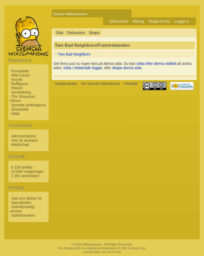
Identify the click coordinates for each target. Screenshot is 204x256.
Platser (17, 88)
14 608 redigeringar (27, 171)
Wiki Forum (20, 75)
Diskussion (119, 21)
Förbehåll (130, 84)
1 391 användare (25, 176)
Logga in (182, 21)
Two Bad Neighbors (74, 54)
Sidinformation (23, 215)
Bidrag (138, 21)
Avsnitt (16, 79)
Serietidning (21, 92)
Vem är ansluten (24, 140)
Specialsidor (21, 202)
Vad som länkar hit (26, 198)
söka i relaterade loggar (82, 68)
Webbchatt (20, 144)
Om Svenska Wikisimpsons (100, 84)
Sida (59, 33)
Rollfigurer (19, 84)
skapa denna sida (126, 68)
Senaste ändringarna (28, 105)
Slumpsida (19, 109)
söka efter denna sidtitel (156, 63)
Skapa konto (159, 21)
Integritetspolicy (66, 84)
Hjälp (15, 113)
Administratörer (23, 136)
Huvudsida (20, 71)
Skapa (94, 33)
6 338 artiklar (22, 167)
